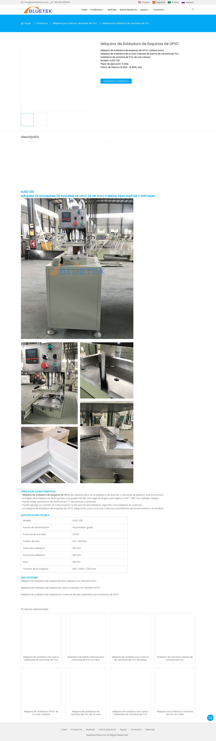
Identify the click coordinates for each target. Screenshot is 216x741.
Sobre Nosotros (128, 9)
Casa (84, 9)
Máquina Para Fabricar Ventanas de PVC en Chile (175, 713)
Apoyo (143, 9)
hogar (27, 23)
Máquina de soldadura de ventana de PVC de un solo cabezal (85, 713)
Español (160, 2)
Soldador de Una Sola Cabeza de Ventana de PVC (175, 658)
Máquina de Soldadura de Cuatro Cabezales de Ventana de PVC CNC (130, 713)
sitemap (150, 729)
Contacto (158, 9)
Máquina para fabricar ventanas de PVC (75, 23)
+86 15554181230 (62, 2)
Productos (96, 9)
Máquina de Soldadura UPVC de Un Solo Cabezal (41, 713)
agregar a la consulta (116, 81)
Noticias (112, 9)
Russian (190, 2)
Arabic (175, 2)
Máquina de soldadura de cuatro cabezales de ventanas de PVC (41, 658)
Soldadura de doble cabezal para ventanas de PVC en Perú (85, 658)
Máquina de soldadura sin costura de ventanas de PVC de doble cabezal (130, 658)
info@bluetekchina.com (36, 2)
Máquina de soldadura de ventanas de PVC (125, 23)
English (146, 2)
